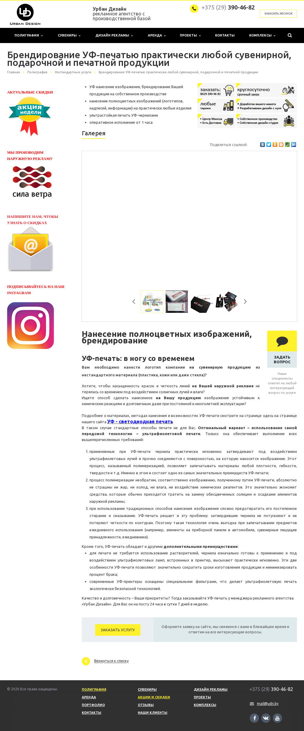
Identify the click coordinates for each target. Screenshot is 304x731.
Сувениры (69, 35)
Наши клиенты (152, 712)
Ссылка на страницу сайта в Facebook (254, 718)
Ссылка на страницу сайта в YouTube (277, 718)
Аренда (157, 35)
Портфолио (93, 705)
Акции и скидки (154, 697)
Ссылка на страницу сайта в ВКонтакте (265, 717)
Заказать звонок (278, 13)
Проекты (190, 35)
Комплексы (262, 35)
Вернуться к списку (105, 661)
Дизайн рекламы (114, 35)
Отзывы (146, 705)
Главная (13, 72)
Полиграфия (29, 35)
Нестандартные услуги (73, 72)
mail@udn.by (268, 703)
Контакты (225, 35)
